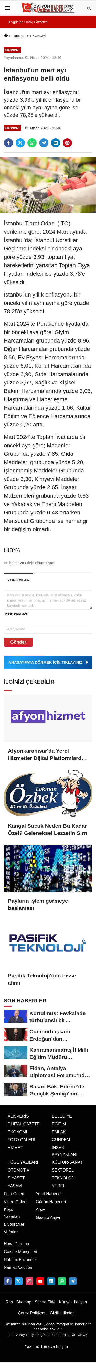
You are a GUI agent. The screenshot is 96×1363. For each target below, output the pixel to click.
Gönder (18, 642)
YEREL (58, 1186)
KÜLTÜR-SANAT (67, 1162)
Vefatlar (11, 1232)
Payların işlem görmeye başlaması (38, 904)
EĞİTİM (59, 1124)
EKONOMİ (38, 36)
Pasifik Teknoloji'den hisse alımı (42, 979)
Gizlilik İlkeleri (62, 1313)
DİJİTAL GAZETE (23, 1124)
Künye (64, 1302)
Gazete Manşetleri (20, 1252)
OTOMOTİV (18, 1170)
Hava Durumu (16, 1244)
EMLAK (59, 1132)
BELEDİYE (62, 1116)
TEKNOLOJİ (63, 1178)
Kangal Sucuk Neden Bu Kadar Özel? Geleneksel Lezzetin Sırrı (47, 829)
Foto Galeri (14, 1194)
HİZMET (15, 1148)
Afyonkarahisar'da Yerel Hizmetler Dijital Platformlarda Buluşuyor (46, 755)
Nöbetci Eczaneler (20, 1259)
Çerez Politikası (32, 1313)
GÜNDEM (61, 1140)
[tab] (18, 580)
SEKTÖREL (63, 1170)
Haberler (19, 36)
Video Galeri (15, 1201)
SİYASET (16, 1178)
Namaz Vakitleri (18, 1267)
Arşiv (40, 1209)
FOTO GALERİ (21, 1140)
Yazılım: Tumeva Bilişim (46, 1346)
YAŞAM (15, 1186)
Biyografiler (14, 1224)
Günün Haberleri (51, 1201)
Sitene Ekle (45, 1302)
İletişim (80, 1302)
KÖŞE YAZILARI (23, 1162)
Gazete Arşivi (48, 1217)
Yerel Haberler (49, 1194)
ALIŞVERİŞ (18, 1116)
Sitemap (23, 1302)
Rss (9, 1302)
